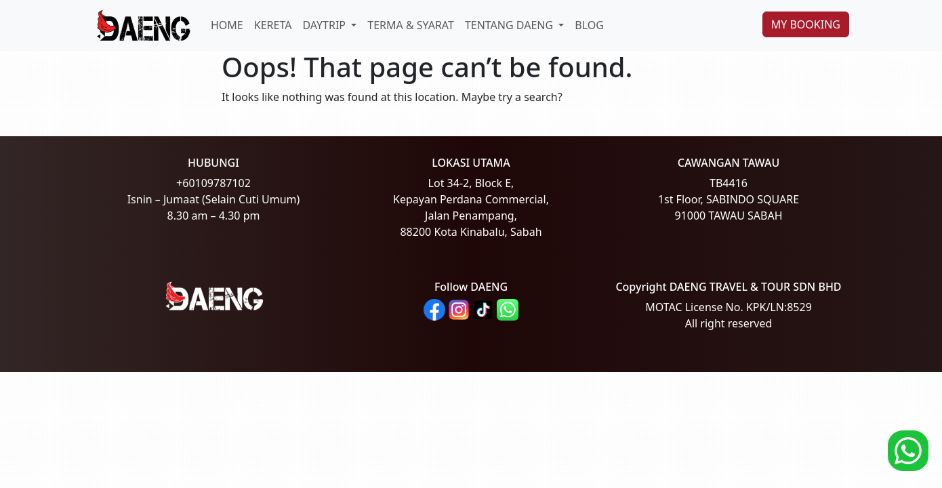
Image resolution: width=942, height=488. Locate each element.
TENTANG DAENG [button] (510, 25)
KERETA (273, 25)
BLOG (589, 25)
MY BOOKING (805, 24)
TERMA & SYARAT (410, 25)
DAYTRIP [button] (325, 25)
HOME (227, 25)
